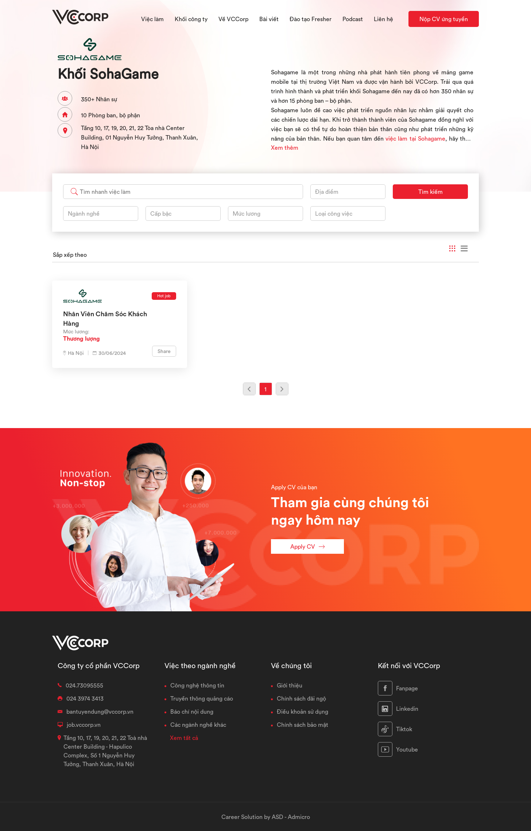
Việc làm (152, 19)
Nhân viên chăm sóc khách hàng (105, 319)
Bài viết (269, 19)
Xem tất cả (184, 737)
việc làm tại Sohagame (415, 138)
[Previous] (249, 389)
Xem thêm (284, 147)
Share (164, 351)
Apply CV (307, 547)
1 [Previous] (265, 389)
